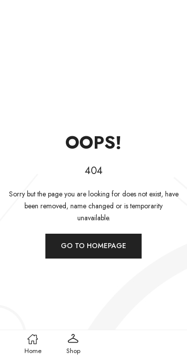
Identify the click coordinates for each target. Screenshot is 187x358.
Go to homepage (93, 246)
